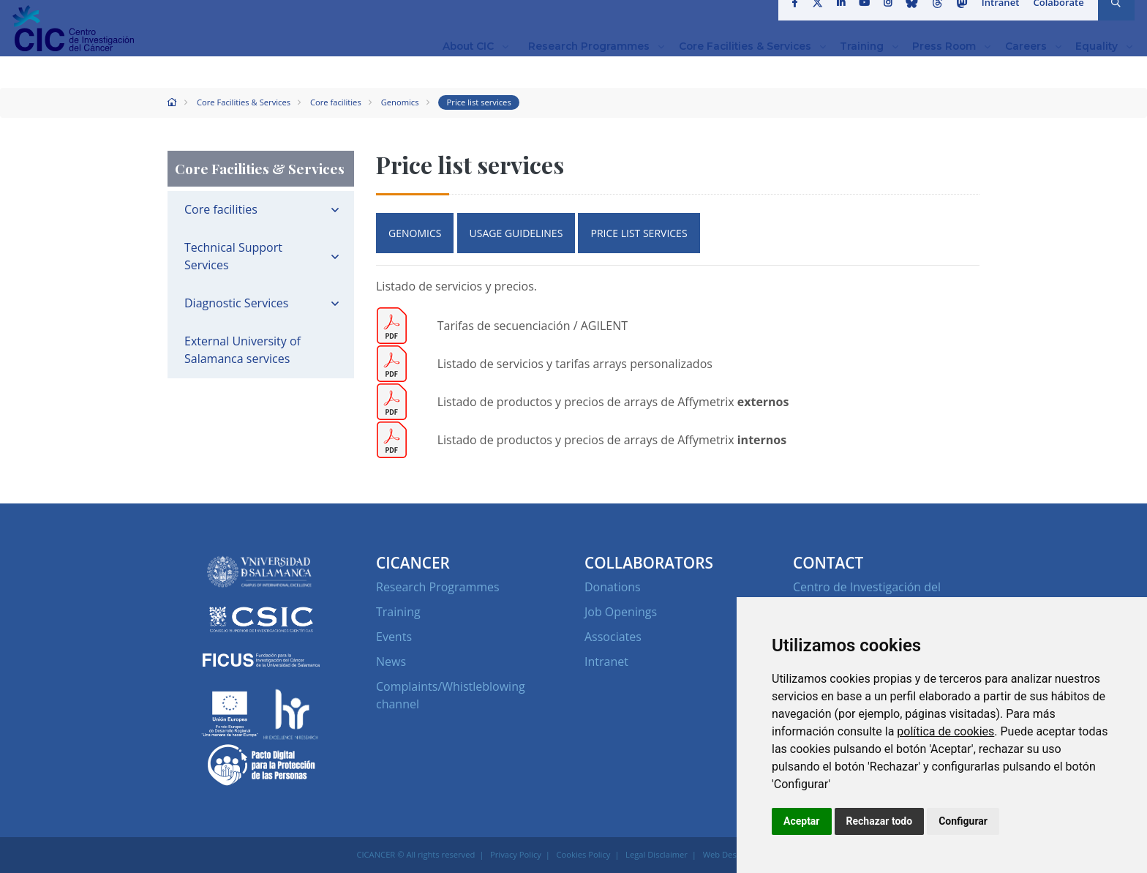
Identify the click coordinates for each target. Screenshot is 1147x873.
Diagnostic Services (236, 303)
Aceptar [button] (801, 821)
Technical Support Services (233, 256)
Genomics (400, 102)
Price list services (479, 102)
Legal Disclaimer (656, 854)
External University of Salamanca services (242, 350)
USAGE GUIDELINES (516, 233)
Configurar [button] (963, 821)
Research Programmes (438, 587)
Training (398, 612)
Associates (613, 637)
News (391, 661)
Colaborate (1054, 17)
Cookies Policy (584, 854)
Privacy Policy (515, 854)
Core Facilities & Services (243, 102)
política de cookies (945, 731)
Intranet (996, 17)
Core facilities (335, 102)
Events (394, 637)
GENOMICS (414, 233)
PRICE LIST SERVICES (638, 233)
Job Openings (620, 612)
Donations (612, 587)
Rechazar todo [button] (879, 821)
